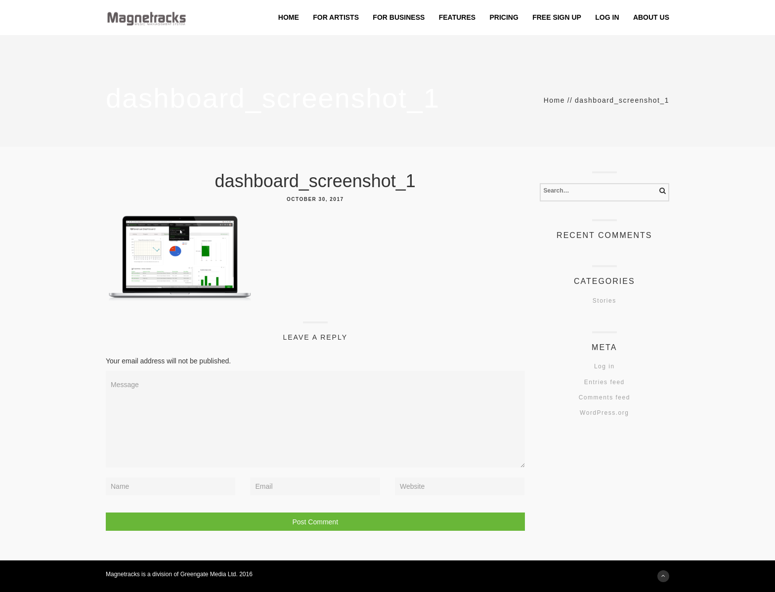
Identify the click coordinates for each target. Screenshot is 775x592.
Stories (604, 300)
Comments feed (604, 397)
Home (554, 100)
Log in (604, 366)
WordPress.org (604, 412)
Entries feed (604, 382)
